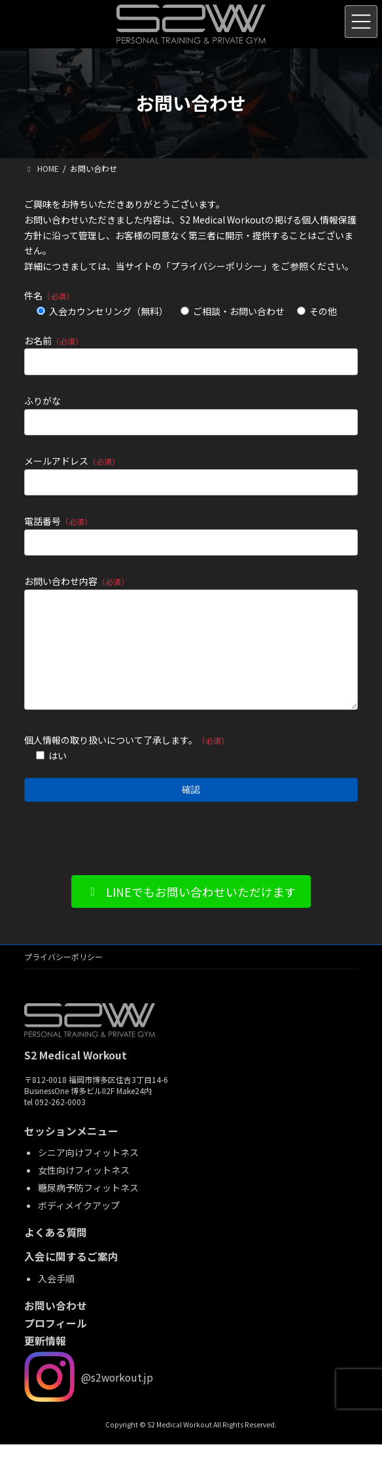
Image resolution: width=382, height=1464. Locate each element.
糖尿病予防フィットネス (88, 1207)
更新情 (40, 1361)
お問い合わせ (55, 1325)
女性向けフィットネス (84, 1189)
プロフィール (55, 1343)
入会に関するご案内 (71, 1276)
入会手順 (56, 1298)
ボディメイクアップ (79, 1224)
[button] (191, 911)
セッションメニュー (71, 1151)
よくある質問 (55, 1251)
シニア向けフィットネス (88, 1171)
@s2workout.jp (117, 1396)
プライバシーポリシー (216, 266)
